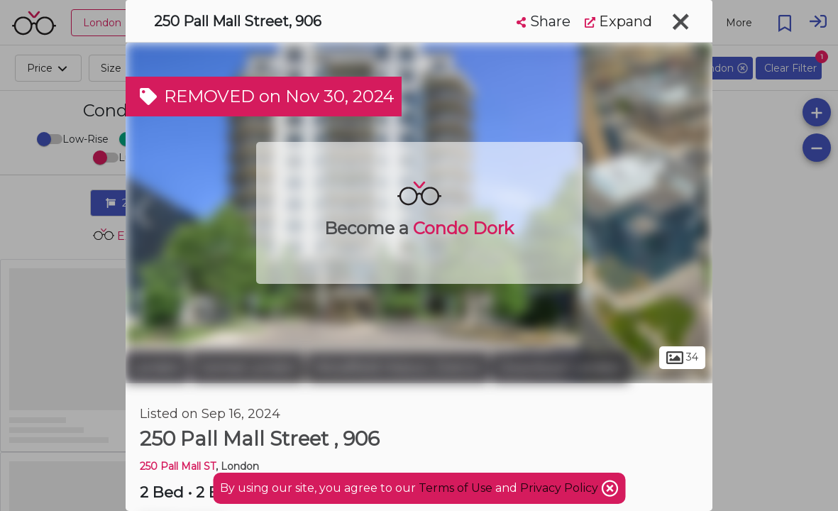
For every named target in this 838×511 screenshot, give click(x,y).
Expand (618, 21)
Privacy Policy (560, 488)
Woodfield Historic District (397, 367)
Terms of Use (455, 488)
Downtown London (560, 367)
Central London (248, 367)
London (157, 367)
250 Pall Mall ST (178, 466)
